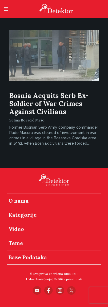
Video (16, 229)
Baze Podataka (28, 257)
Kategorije (23, 214)
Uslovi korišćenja (39, 279)
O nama (19, 200)
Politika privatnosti (68, 279)
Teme (16, 243)
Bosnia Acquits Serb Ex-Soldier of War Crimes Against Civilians (49, 103)
